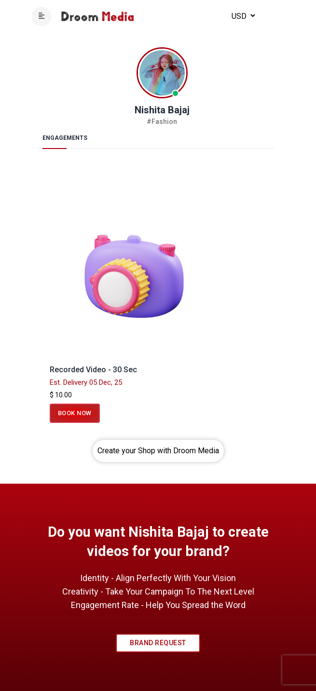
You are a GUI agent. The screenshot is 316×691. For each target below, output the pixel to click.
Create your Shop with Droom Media (158, 450)
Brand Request (158, 643)
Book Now (75, 413)
